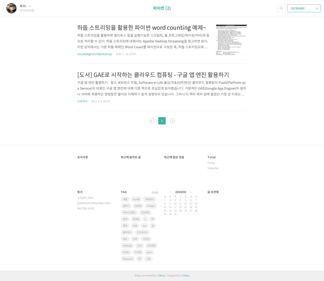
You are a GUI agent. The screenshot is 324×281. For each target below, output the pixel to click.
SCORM (151, 245)
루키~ (25, 6)
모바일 (138, 206)
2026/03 (180, 192)
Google (151, 206)
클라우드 (127, 232)
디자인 (146, 239)
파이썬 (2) (162, 8)
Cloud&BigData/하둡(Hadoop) (94, 54)
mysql (136, 199)
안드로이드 (142, 232)
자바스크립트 (129, 212)
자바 (135, 239)
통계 (125, 226)
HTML (126, 252)
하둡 (135, 226)
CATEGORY (304, 8)
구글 (148, 259)
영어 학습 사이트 (85, 208)
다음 (172, 120)
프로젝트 (145, 212)
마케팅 (136, 219)
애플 (125, 199)
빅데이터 (149, 199)
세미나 (126, 206)
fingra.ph (128, 259)
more (155, 192)
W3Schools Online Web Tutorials (94, 203)
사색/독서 (82, 101)
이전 (151, 120)
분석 (125, 219)
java (149, 252)
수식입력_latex (85, 198)
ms (144, 226)
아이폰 (138, 252)
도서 (140, 245)
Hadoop (127, 245)
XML (125, 239)
